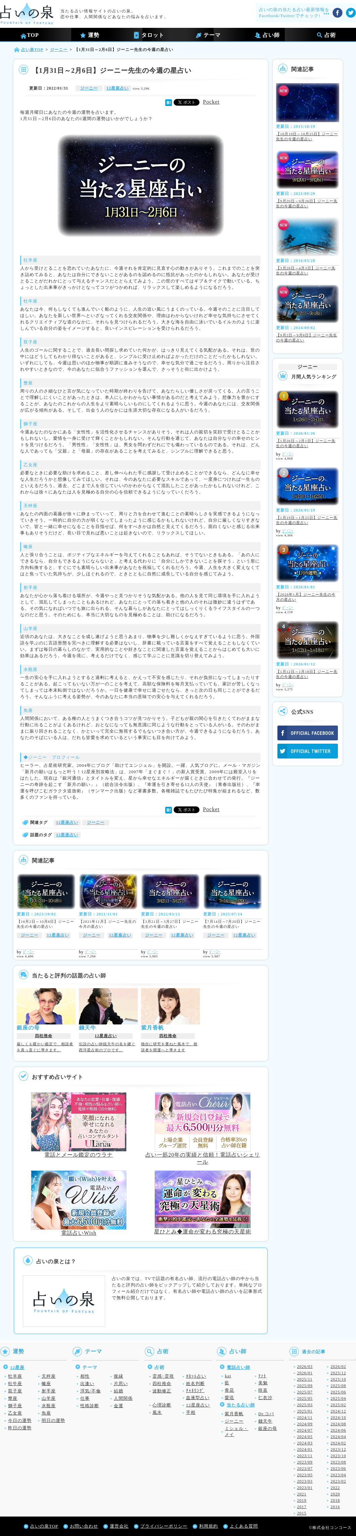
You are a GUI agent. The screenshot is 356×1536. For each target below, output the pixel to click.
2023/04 (338, 1475)
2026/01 (305, 1373)
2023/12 (338, 1449)
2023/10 (338, 1455)
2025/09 (305, 1385)
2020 (335, 1494)
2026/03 (305, 1366)
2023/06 (338, 1468)
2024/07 (305, 1430)
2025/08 (338, 1385)
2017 (302, 1506)
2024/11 (305, 1417)
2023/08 (338, 1462)
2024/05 (305, 1436)
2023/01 (305, 1487)
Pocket (205, 102)
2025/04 (338, 1398)
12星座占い (117, 88)
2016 (335, 1506)
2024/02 (338, 1443)
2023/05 (305, 1475)
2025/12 (338, 1373)
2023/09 (305, 1462)
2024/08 (338, 1424)
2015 (302, 1513)
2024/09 (305, 1424)
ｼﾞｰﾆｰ (28, 952)
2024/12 (338, 1411)
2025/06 (338, 1392)
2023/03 (305, 1481)
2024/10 (338, 1417)
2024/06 (338, 1430)
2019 (302, 1500)
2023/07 (305, 1468)
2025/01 (305, 1411)
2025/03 (305, 1404)
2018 (335, 1500)
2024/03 (305, 1443)
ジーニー (89, 88)
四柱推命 (43, 1036)
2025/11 (305, 1379)
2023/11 (305, 1455)
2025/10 (338, 1379)
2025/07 (305, 1392)
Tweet (186, 102)
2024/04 (338, 1436)
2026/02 (338, 1366)
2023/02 (338, 1481)
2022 (335, 1487)
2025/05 (305, 1398)
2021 (302, 1494)
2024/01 (305, 1449)
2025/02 (338, 1404)
